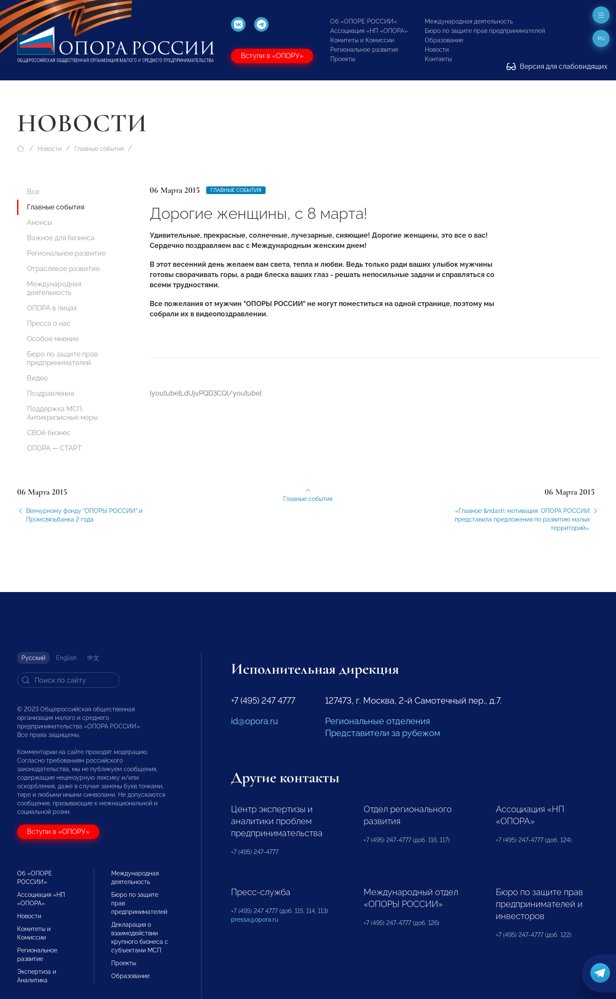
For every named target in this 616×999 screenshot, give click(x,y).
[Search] (68, 680)
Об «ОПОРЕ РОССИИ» (363, 21)
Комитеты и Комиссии (362, 40)
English (66, 657)
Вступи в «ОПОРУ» (272, 56)
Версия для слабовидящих (556, 66)
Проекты (342, 59)
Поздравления (50, 393)
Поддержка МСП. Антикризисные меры (62, 413)
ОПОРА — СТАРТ (54, 448)
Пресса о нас (49, 323)
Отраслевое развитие (63, 269)
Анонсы (39, 222)
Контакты (438, 59)
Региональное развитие (364, 49)
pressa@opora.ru (254, 919)
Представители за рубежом (382, 733)
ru (601, 38)
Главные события (99, 148)
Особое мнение (53, 339)
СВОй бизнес (49, 433)
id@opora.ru (254, 721)
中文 (93, 657)
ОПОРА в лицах (52, 308)
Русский (33, 657)
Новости (437, 49)
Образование (444, 40)
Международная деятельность (469, 21)
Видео (37, 378)
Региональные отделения (377, 721)
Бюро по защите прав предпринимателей (485, 30)
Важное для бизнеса (61, 238)
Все (33, 192)
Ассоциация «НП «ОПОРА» (369, 30)
